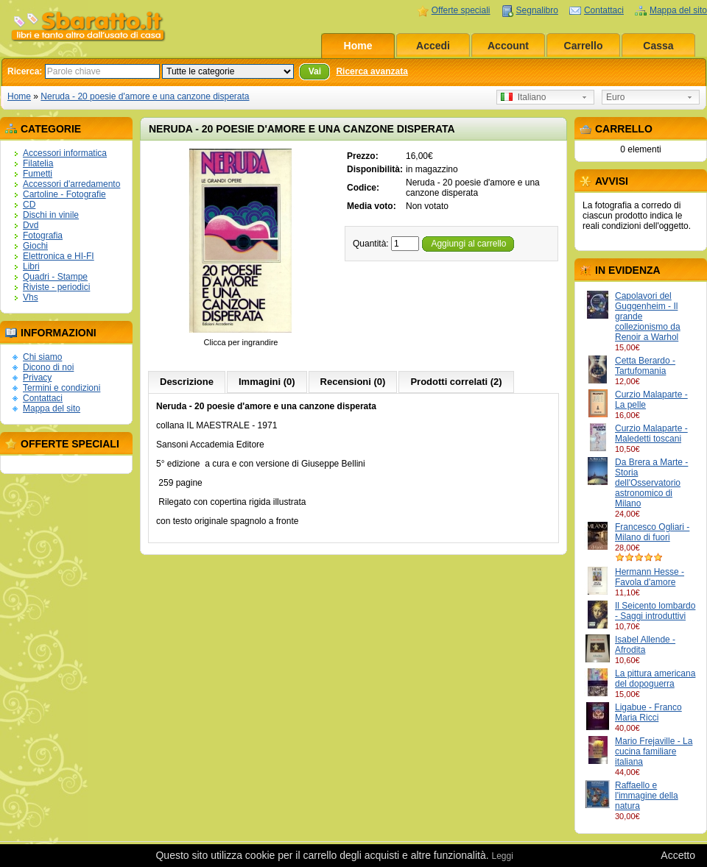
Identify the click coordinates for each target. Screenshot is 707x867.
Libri (31, 266)
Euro (615, 97)
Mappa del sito (678, 10)
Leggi (502, 856)
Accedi (433, 46)
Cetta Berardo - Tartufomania (645, 365)
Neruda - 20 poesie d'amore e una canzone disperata (145, 96)
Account (508, 46)
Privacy (37, 377)
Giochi (35, 246)
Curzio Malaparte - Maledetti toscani (651, 433)
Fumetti (37, 174)
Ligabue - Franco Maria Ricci (648, 712)
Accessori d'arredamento (71, 184)
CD (29, 204)
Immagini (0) (267, 381)
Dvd (30, 225)
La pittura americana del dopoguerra (655, 678)
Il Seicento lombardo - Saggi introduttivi (655, 611)
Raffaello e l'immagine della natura (646, 795)
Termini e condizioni (61, 388)
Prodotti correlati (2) (456, 381)
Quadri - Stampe (55, 277)
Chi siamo (42, 357)
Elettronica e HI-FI (58, 256)
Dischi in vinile (51, 215)
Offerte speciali (461, 10)
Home (358, 46)
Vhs (30, 297)
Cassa (658, 46)
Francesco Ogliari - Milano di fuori (652, 532)
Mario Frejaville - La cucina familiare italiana (653, 751)
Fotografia (43, 235)
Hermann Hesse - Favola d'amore (649, 577)
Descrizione (187, 381)
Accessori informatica (65, 153)
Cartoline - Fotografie (64, 194)
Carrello (583, 46)
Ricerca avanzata (371, 71)
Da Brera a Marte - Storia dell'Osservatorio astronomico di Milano (651, 483)
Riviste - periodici (56, 287)
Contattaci (604, 10)
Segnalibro (537, 10)
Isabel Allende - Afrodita (645, 644)
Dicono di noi (48, 367)
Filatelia (38, 163)
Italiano (523, 97)
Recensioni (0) (353, 381)
